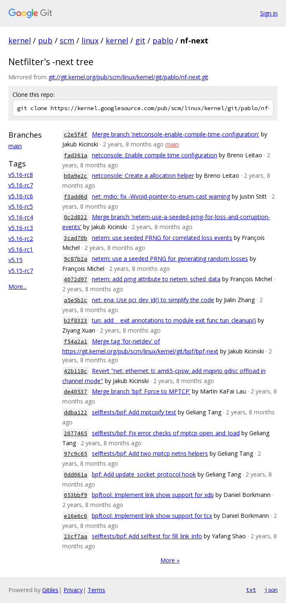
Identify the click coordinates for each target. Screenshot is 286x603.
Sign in (269, 13)
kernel (19, 40)
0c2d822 (75, 217)
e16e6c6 (75, 516)
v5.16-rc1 (20, 249)
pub (45, 40)
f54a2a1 (75, 341)
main (15, 146)
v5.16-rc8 (20, 175)
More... (17, 286)
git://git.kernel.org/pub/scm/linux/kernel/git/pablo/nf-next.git (128, 77)
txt (251, 589)
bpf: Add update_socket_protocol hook (144, 474)
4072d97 (75, 279)
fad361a (75, 155)
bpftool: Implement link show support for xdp (153, 495)
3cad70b (75, 238)
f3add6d (75, 196)
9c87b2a (75, 258)
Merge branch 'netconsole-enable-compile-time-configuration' (175, 134)
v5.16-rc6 (20, 196)
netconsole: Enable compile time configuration (154, 155)
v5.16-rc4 (20, 217)
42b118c (75, 371)
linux (90, 40)
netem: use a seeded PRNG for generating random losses (170, 258)
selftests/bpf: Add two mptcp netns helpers (150, 453)
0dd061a (75, 474)
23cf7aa (75, 536)
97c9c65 (75, 453)
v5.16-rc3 (20, 228)
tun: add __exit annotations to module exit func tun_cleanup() (174, 320)
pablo (162, 40)
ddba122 (75, 412)
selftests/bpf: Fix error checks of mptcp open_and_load (166, 433)
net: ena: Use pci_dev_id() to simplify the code (153, 300)
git (140, 40)
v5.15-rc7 (20, 271)
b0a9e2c (75, 175)
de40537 (75, 391)
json (271, 589)
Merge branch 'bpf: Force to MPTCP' (141, 391)
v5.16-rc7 (20, 185)
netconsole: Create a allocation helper (143, 175)
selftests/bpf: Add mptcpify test (134, 412)
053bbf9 (75, 495)
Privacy (73, 590)
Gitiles (50, 590)
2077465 (75, 433)
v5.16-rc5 (20, 206)
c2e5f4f (75, 134)
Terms (96, 590)
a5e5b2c (75, 300)
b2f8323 (75, 320)
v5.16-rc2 (20, 238)
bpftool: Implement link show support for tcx (152, 516)
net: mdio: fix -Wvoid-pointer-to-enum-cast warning (161, 196)
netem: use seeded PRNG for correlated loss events (162, 238)
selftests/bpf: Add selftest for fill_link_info (147, 536)
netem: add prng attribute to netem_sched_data (156, 279)
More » (170, 560)
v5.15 (15, 260)
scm (67, 40)
